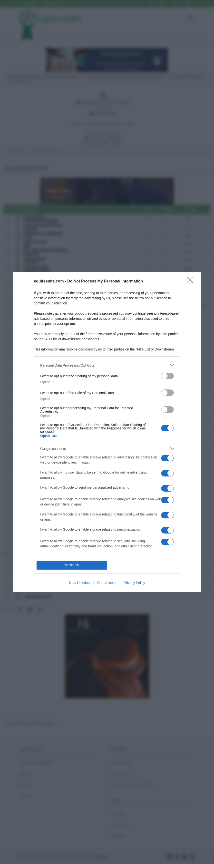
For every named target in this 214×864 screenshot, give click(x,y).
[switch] (167, 376)
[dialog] (107, 432)
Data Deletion (79, 583)
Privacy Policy (134, 583)
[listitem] (107, 365)
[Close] (191, 281)
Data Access (106, 583)
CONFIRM (72, 565)
